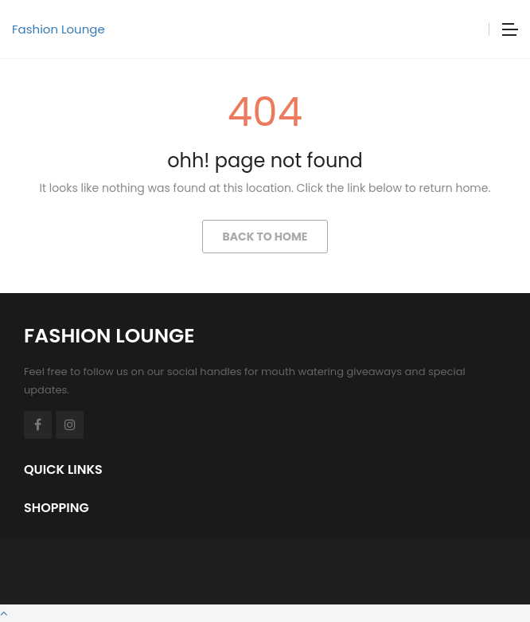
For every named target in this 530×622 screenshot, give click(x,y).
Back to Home (265, 236)
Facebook (38, 425)
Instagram (70, 425)
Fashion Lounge (58, 29)
